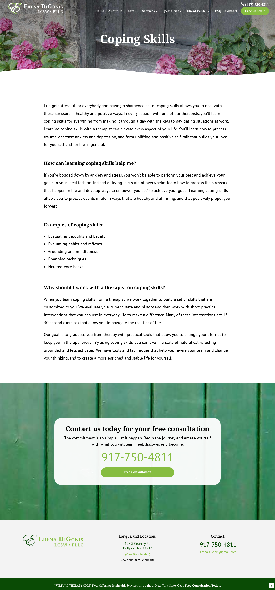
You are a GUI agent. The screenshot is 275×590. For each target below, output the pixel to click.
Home (99, 11)
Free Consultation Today (202, 585)
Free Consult (255, 11)
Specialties (171, 11)
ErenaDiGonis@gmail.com (218, 552)
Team (130, 11)
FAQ (218, 11)
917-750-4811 (137, 457)
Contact (231, 11)
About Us (115, 11)
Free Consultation (137, 472)
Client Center (197, 11)
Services (148, 11)
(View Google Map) (137, 554)
